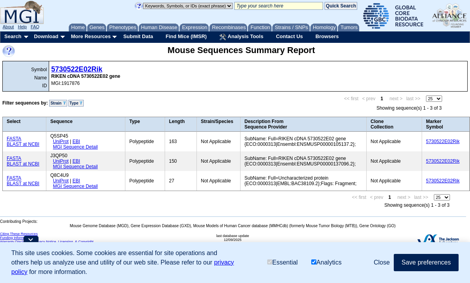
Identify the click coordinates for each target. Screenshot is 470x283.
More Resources (90, 36)
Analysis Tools (241, 36)
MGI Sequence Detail (75, 147)
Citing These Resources (19, 234)
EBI (76, 141)
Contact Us (289, 36)
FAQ (35, 26)
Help (22, 26)
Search (12, 36)
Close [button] (382, 262)
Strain (58, 103)
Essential (282, 262)
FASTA (14, 139)
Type (76, 103)
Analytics (326, 262)
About (8, 26)
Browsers (327, 36)
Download (46, 36)
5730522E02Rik (76, 69)
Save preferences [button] (426, 262)
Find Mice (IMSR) (186, 36)
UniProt (61, 141)
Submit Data (138, 36)
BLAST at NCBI (23, 144)
